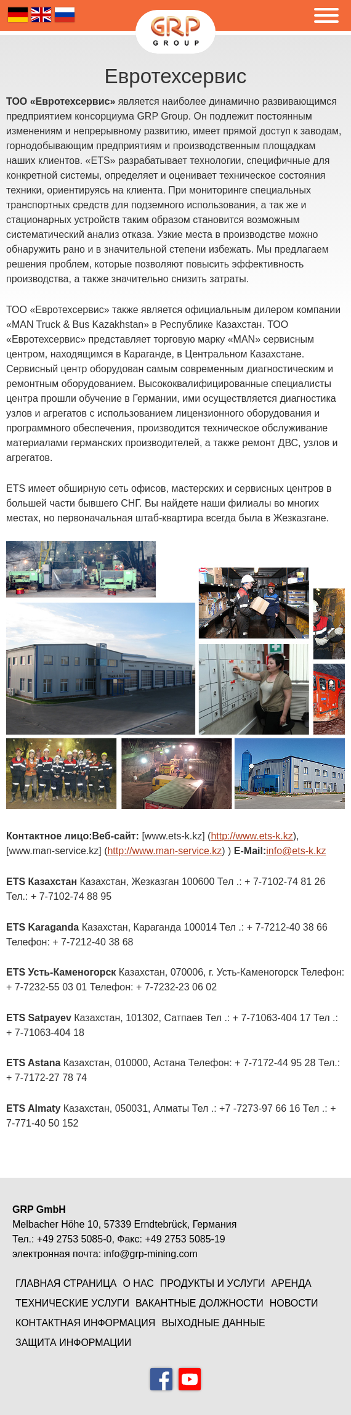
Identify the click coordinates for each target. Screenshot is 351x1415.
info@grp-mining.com (151, 1254)
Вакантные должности (199, 1303)
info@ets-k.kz (296, 851)
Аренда (292, 1283)
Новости (294, 1303)
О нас (138, 1283)
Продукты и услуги (212, 1283)
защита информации (73, 1342)
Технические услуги (72, 1303)
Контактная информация (85, 1323)
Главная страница (65, 1283)
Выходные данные (213, 1323)
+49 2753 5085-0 (74, 1239)
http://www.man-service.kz (164, 851)
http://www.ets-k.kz (251, 836)
